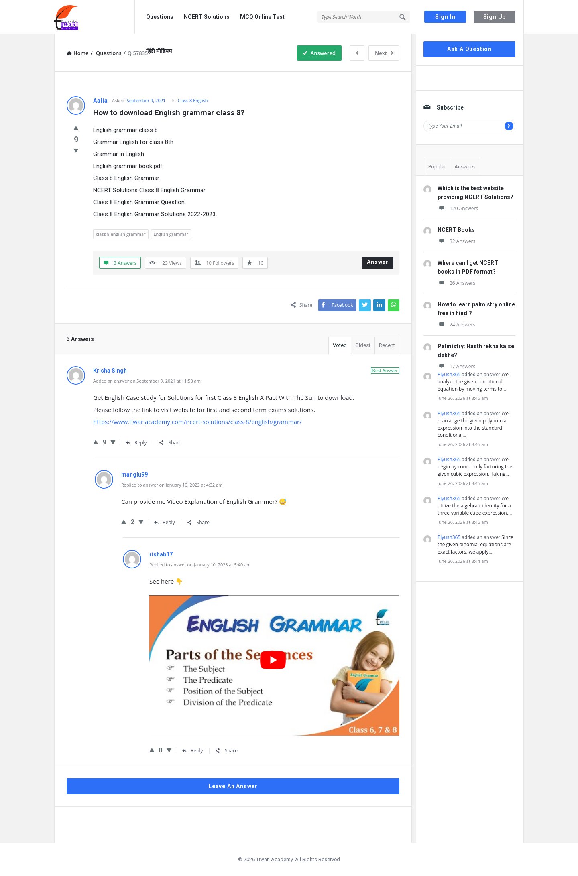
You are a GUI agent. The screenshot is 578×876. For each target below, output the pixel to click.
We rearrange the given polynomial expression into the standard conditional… (473, 424)
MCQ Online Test (262, 17)
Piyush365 (449, 374)
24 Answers (456, 324)
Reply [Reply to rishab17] (192, 750)
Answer (378, 262)
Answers (464, 167)
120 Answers (458, 208)
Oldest (362, 345)
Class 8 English (193, 100)
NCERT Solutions (207, 17)
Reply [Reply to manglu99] (164, 522)
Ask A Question (469, 49)
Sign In (445, 17)
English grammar (171, 234)
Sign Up (494, 17)
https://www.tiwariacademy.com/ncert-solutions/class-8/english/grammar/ (197, 422)
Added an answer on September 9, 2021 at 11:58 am (147, 381)
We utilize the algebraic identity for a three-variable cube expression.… (475, 505)
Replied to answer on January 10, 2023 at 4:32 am (171, 485)
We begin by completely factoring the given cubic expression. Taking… (475, 466)
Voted (340, 345)
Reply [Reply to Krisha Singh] (136, 442)
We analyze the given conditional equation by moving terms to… (473, 381)
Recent (387, 345)
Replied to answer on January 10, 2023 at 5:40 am (199, 565)
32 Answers (456, 241)
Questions (159, 17)
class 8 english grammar (121, 234)
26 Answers (456, 283)
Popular (437, 167)
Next (384, 53)
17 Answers (456, 366)
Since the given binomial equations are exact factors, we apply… (475, 544)
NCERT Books (456, 230)
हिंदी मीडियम (159, 51)
